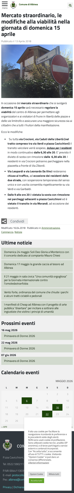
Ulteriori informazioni (38, 462)
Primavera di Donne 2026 (19, 336)
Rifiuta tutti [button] (54, 474)
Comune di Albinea (28, 4)
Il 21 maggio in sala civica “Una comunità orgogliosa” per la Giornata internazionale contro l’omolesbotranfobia (35, 279)
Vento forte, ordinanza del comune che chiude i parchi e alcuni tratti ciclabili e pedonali (36, 294)
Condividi (17, 221)
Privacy (7, 487)
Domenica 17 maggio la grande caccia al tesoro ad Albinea (34, 266)
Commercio (7, 232)
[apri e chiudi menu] (5, 3)
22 (47, 414)
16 (57, 407)
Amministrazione (51, 228)
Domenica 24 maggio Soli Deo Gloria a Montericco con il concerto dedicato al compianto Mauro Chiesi (36, 253)
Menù (4, 7)
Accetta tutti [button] (36, 480)
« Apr (4, 426)
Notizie (18, 232)
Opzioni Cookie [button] (36, 474)
